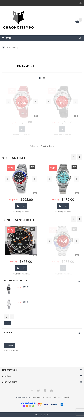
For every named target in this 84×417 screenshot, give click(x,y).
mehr (7, 323)
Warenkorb (18, 206)
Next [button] (12, 316)
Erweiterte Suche (11, 350)
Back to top (42, 415)
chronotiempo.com (22, 397)
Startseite (3, 47)
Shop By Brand (11, 47)
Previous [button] (6, 316)
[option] (21, 188)
